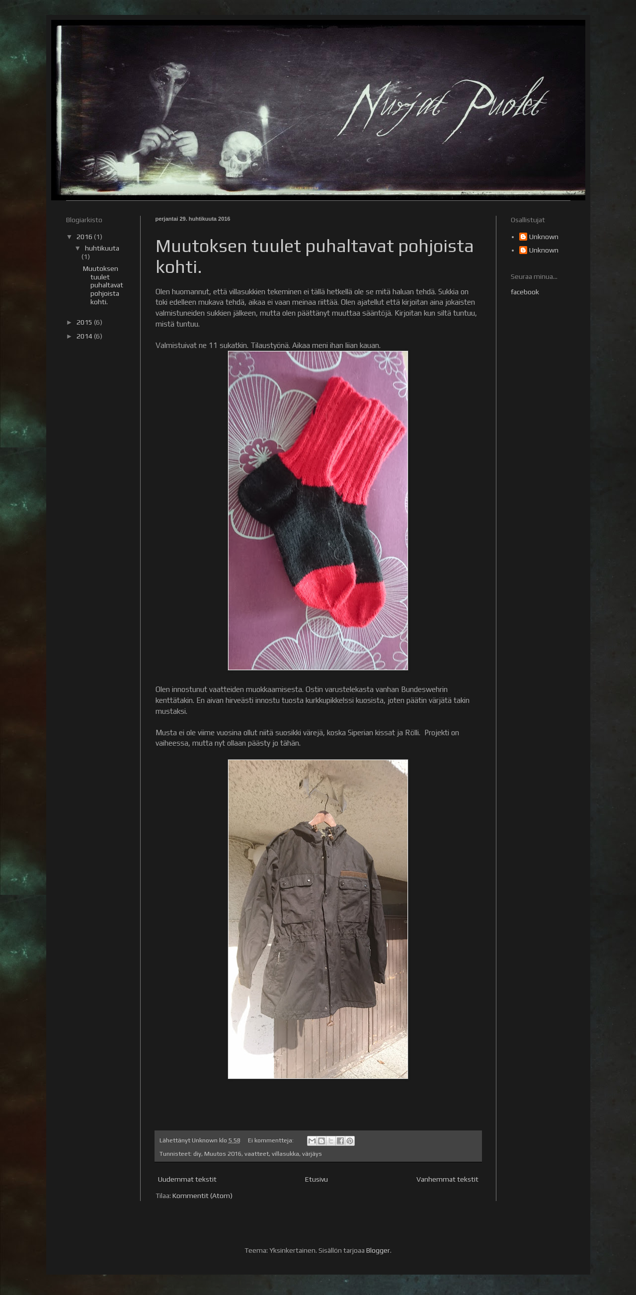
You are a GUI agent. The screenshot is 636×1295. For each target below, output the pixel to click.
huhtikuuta (102, 248)
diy (197, 1153)
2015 (85, 322)
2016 (85, 237)
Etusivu (316, 1179)
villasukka (285, 1153)
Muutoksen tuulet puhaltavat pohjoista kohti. (103, 285)
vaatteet (256, 1153)
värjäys (312, 1153)
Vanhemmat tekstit (447, 1179)
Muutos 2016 (222, 1153)
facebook (525, 292)
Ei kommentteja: (271, 1140)
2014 (85, 336)
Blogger (378, 1250)
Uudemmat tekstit (187, 1179)
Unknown (543, 237)
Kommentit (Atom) (202, 1196)
